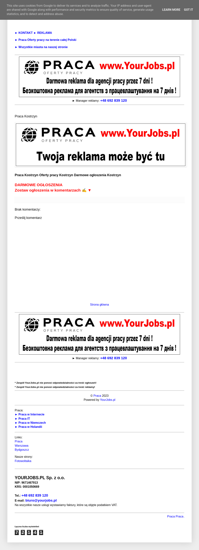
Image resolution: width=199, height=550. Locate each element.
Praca (97, 395)
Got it (188, 9)
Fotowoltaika (23, 461)
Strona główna (99, 304)
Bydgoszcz (22, 449)
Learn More (171, 9)
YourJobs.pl (107, 399)
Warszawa (21, 445)
